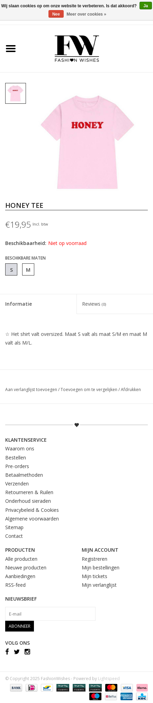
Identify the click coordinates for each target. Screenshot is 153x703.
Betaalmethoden (24, 475)
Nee (56, 14)
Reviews (94, 303)
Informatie (18, 303)
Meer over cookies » (86, 14)
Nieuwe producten (25, 567)
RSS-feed (15, 585)
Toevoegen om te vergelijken (89, 389)
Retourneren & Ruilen (29, 492)
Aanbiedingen (20, 576)
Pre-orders (17, 466)
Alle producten (21, 559)
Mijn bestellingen (100, 567)
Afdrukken (131, 389)
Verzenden (17, 483)
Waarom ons (19, 448)
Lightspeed (109, 678)
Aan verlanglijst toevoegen (31, 389)
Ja (145, 5)
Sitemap (14, 527)
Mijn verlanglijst (99, 585)
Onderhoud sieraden (28, 501)
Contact (14, 536)
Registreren (94, 559)
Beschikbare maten (25, 258)
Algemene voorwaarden (32, 518)
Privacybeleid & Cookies (32, 510)
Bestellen (15, 457)
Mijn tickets (94, 576)
